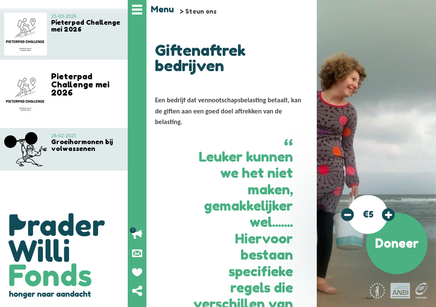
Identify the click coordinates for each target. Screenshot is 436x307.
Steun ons (201, 11)
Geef (137, 272)
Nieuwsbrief (137, 253)
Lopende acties (137, 234)
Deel (137, 290)
